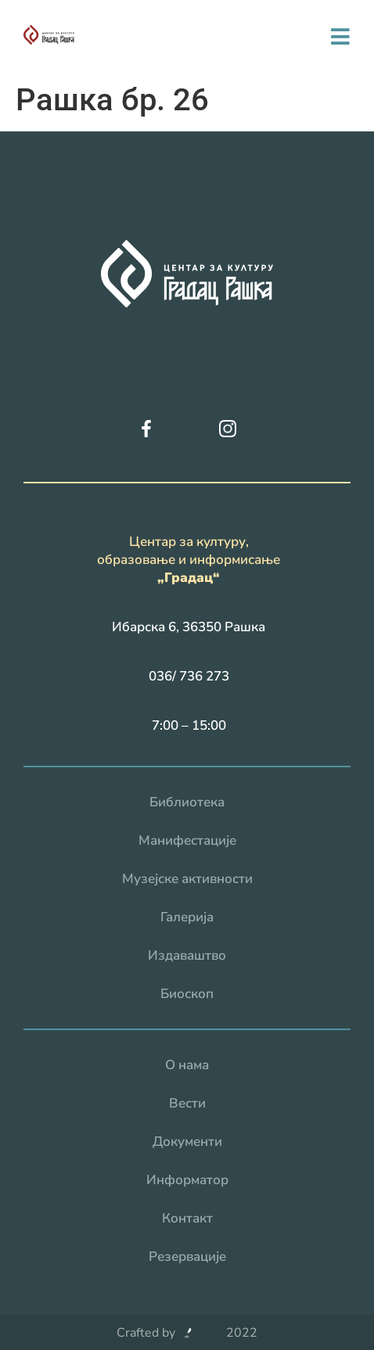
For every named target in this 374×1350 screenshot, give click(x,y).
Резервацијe (187, 1257)
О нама (187, 1065)
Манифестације (187, 840)
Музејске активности (187, 879)
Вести (187, 1103)
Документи (187, 1142)
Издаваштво (187, 955)
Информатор (187, 1180)
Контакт (187, 1218)
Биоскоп (187, 994)
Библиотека (187, 802)
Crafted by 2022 (187, 1332)
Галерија (187, 917)
